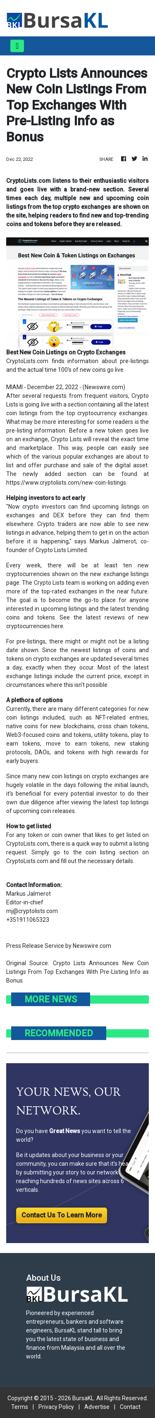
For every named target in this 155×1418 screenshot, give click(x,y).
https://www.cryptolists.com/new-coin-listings (66, 482)
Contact (130, 1407)
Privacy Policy (56, 1407)
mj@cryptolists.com (32, 911)
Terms (19, 1407)
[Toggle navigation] (17, 46)
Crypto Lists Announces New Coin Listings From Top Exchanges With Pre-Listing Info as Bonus (77, 972)
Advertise (97, 1407)
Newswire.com (104, 387)
